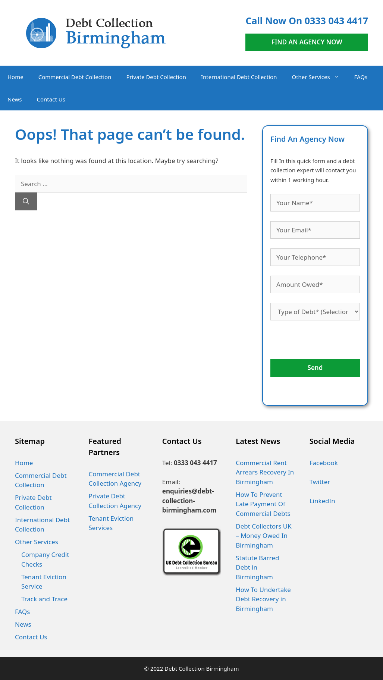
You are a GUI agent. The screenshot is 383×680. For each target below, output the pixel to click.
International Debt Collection (239, 77)
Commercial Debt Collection (75, 77)
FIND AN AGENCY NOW (306, 42)
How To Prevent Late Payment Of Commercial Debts (263, 504)
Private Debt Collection (156, 77)
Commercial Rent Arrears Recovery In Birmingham (265, 472)
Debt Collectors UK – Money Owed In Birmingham (264, 535)
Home (15, 77)
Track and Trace (44, 599)
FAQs (361, 77)
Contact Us (51, 99)
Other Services (319, 77)
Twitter (320, 481)
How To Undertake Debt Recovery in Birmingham (263, 599)
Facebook (324, 462)
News (14, 99)
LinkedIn (322, 500)
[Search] (26, 201)
